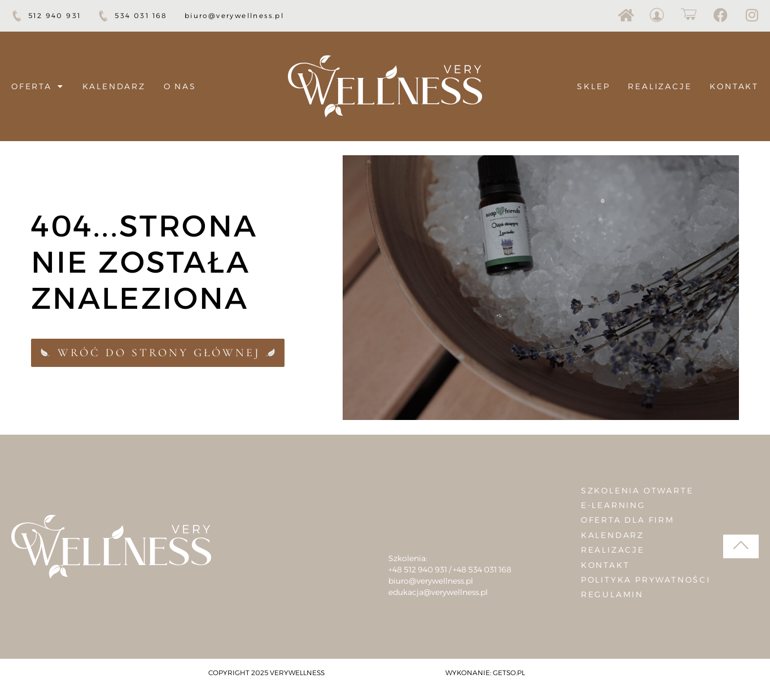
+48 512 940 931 (417, 570)
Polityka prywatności (646, 580)
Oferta (37, 86)
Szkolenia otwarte (637, 490)
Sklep (593, 86)
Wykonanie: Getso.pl (485, 672)
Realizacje (660, 86)
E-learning (613, 505)
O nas (180, 86)
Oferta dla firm (628, 520)
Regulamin (612, 594)
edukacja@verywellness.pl (438, 592)
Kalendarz (114, 86)
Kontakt (734, 86)
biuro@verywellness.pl (430, 581)
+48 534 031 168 (482, 570)
